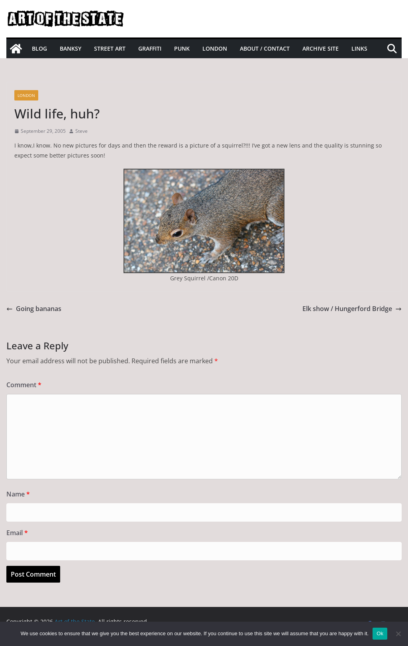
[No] (398, 634)
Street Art (110, 48)
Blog (39, 48)
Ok (380, 633)
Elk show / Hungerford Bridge (352, 308)
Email (17, 532)
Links (359, 48)
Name (18, 494)
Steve (81, 131)
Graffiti (149, 48)
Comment (23, 384)
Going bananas (33, 308)
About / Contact (265, 48)
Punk (182, 48)
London (214, 48)
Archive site (320, 48)
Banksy (70, 48)
